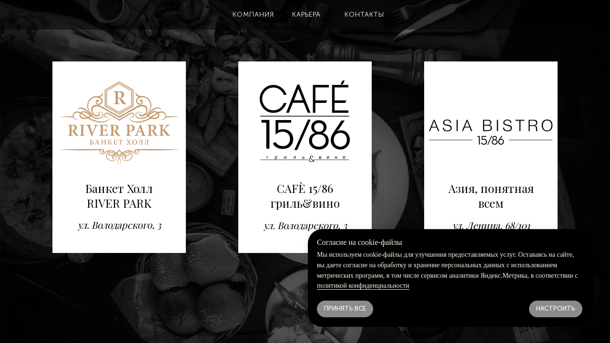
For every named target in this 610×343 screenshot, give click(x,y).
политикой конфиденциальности (363, 285)
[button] (253, 14)
